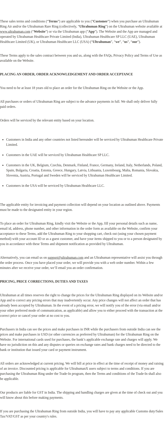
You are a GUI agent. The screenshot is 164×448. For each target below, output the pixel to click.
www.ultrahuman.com (15, 31)
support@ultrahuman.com (65, 257)
